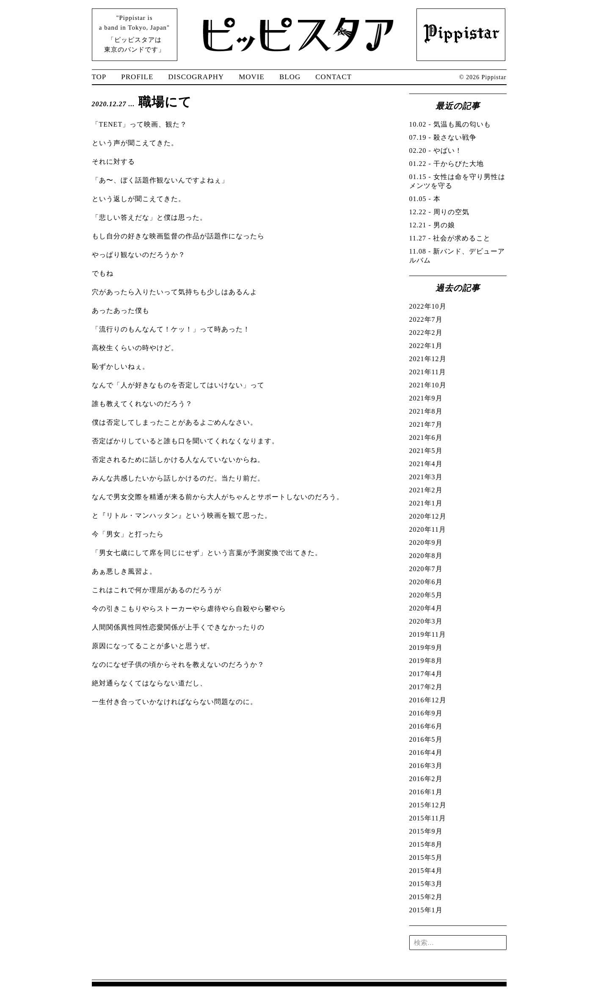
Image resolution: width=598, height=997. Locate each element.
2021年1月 (426, 503)
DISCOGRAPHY (196, 77)
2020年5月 (426, 595)
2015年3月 (426, 883)
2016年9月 (426, 713)
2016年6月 (426, 726)
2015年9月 (426, 831)
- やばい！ (435, 150)
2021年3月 (426, 477)
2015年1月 (426, 910)
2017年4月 (426, 673)
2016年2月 (426, 778)
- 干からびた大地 (446, 163)
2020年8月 (426, 555)
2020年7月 (426, 568)
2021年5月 (426, 450)
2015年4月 (426, 870)
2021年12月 (427, 358)
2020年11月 (427, 529)
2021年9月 (426, 398)
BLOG (289, 77)
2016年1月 (426, 791)
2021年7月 (426, 424)
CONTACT (333, 77)
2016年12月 (427, 700)
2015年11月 (427, 818)
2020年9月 (426, 542)
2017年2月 (426, 686)
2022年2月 (426, 332)
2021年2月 (426, 490)
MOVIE (252, 77)
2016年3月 (426, 765)
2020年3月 (426, 621)
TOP (99, 77)
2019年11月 (427, 634)
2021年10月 (427, 385)
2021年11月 (427, 372)
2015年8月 (426, 844)
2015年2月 (426, 896)
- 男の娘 (432, 225)
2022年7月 (426, 319)
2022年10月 (427, 306)
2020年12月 (427, 516)
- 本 (425, 198)
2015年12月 (427, 805)
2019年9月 (426, 647)
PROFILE (137, 77)
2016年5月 (426, 739)
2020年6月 (426, 581)
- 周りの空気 (439, 211)
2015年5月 (426, 857)
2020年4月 (426, 608)
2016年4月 (426, 752)
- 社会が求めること (450, 238)
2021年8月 (426, 411)
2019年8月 (426, 660)
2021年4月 (426, 463)
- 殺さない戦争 (443, 137)
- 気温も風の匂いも (450, 124)
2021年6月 (426, 437)
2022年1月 (426, 345)
